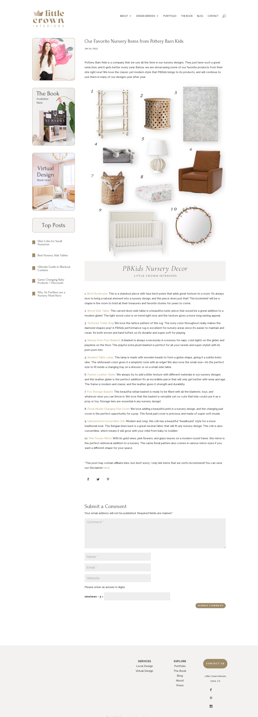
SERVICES (144, 661)
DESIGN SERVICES (145, 16)
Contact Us (215, 663)
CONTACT (213, 16)
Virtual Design (144, 671)
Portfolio (180, 666)
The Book (179, 671)
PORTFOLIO (169, 16)
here (106, 467)
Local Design (144, 666)
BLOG (200, 16)
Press (180, 685)
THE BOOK (187, 16)
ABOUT (124, 16)
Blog (180, 675)
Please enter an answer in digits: (105, 587)
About (180, 680)
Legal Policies (144, 704)
